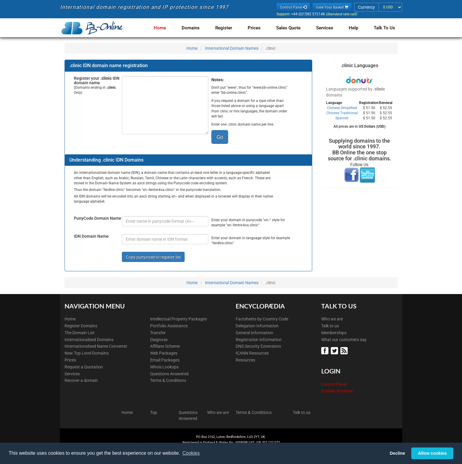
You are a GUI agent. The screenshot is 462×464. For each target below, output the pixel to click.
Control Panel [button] (293, 7)
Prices (258, 28)
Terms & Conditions (168, 380)
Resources (245, 360)
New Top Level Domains (87, 353)
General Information (254, 332)
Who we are (332, 319)
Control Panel (333, 384)
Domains (198, 28)
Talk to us (330, 325)
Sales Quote (292, 28)
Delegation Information (257, 325)
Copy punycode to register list (153, 256)
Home (168, 28)
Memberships (333, 332)
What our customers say (344, 339)
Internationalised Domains (89, 339)
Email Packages (165, 360)
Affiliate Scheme (165, 346)
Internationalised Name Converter (96, 346)
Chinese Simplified (342, 108)
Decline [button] (397, 453)
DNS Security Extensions (258, 346)
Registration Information (259, 339)
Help (354, 28)
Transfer (158, 332)
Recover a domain (81, 380)
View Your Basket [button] (332, 7)
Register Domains (81, 325)
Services (327, 28)
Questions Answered (169, 373)
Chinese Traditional (342, 113)
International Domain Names (231, 48)
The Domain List (80, 332)
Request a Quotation (84, 366)
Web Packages (163, 353)
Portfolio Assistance (169, 325)
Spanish (342, 118)
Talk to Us (384, 28)
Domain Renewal (336, 390)
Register (229, 28)
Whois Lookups (164, 366)
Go (219, 137)
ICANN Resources (252, 353)
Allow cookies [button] (432, 453)
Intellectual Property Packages (178, 319)
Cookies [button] (191, 453)
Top (153, 412)
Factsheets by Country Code (262, 319)
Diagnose (159, 339)
